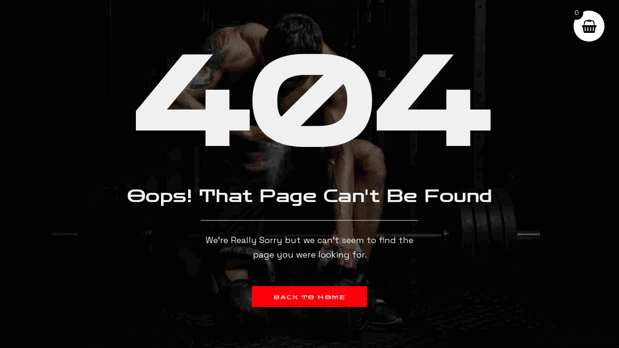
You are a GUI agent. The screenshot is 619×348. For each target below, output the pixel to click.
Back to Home (309, 297)
